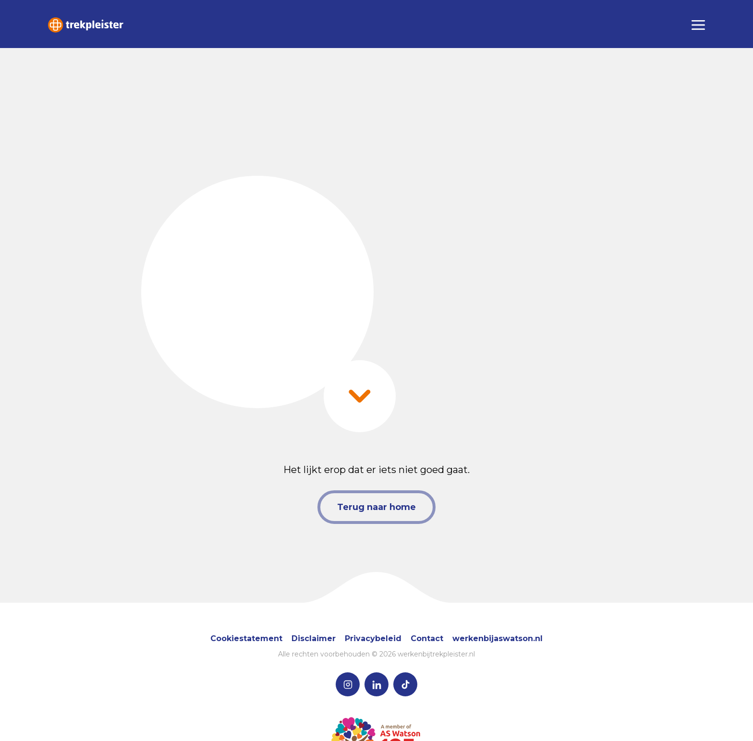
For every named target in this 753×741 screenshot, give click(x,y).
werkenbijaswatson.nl (497, 638)
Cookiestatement (246, 638)
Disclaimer (313, 638)
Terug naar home (376, 507)
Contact (427, 638)
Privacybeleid (373, 638)
